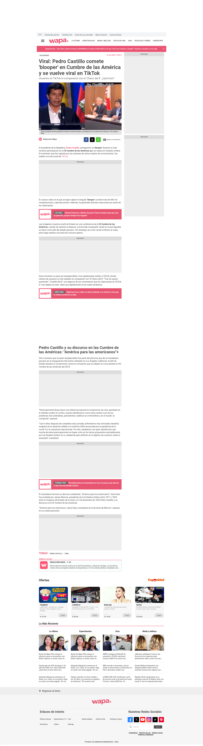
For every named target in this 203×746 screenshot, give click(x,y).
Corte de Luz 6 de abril (84, 35)
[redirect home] (58, 41)
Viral (67, 553)
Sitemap (71, 724)
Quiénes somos (157, 733)
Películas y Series (116, 719)
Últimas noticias (45, 719)
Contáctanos (133, 733)
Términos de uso (145, 733)
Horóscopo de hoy (52, 35)
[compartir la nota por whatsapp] (98, 139)
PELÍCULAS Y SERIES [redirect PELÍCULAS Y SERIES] (142, 41)
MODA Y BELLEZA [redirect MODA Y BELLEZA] (104, 41)
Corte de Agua (115, 35)
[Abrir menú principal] (42, 41)
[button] (163, 49)
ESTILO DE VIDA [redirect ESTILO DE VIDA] (119, 41)
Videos (56, 724)
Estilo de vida (100, 719)
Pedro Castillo (56, 553)
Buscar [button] (158, 727)
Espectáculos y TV (60, 719)
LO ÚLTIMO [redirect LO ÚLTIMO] (76, 41)
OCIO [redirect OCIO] (130, 41)
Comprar (62, 615)
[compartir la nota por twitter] (92, 139)
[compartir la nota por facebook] (86, 139)
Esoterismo (44, 724)
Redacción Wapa (50, 139)
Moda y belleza (87, 719)
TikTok (64, 156)
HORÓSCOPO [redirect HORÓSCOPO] (158, 41)
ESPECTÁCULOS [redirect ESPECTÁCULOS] (88, 41)
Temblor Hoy (67, 35)
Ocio (69, 719)
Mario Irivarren (101, 35)
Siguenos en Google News (111, 139)
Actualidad (44, 55)
